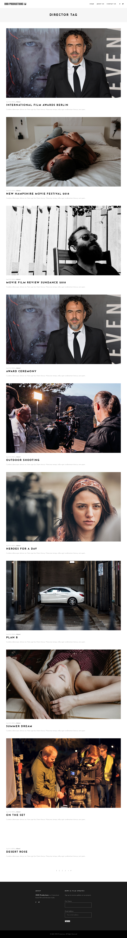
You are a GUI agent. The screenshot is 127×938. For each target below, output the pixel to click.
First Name (68, 901)
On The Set (15, 815)
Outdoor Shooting (23, 460)
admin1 (18, 102)
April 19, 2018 (10, 848)
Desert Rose (17, 852)
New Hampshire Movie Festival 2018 (37, 194)
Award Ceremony (21, 371)
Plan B (12, 637)
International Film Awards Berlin (37, 105)
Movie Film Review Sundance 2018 (36, 282)
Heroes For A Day (21, 549)
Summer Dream (19, 726)
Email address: (69, 911)
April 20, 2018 (10, 102)
